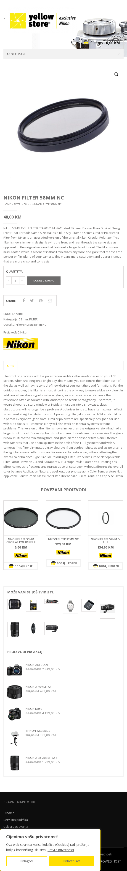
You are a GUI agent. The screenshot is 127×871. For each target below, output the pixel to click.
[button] (116, 74)
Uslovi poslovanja (15, 827)
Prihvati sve (71, 861)
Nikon (24, 332)
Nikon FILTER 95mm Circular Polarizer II (20, 540)
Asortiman (63, 54)
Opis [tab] (10, 365)
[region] (50, 850)
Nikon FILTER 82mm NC (63, 539)
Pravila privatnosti (61, 850)
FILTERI (17, 204)
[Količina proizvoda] (15, 280)
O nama (8, 813)
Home (7, 204)
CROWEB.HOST (109, 861)
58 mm (28, 204)
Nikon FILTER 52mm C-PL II (105, 540)
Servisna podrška (15, 820)
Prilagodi (26, 861)
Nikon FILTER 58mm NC (31, 324)
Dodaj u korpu (43, 280)
